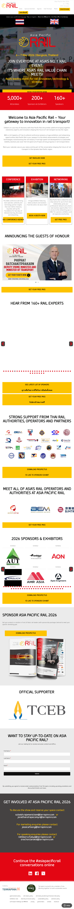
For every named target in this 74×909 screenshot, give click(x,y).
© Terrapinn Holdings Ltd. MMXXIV (19, 901)
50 (51, 588)
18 (41, 371)
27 (61, 371)
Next (71, 571)
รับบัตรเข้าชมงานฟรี (37, 402)
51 (53, 588)
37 (41, 373)
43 (35, 588)
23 (52, 371)
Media (56, 9)
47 (44, 588)
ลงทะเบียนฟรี (23, 12)
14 (32, 371)
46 (42, 588)
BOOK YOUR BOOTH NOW (37, 92)
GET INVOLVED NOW (37, 158)
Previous (3, 571)
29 (65, 371)
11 (25, 371)
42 (33, 588)
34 (34, 373)
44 (38, 588)
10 (23, 371)
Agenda (39, 9)
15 (34, 371)
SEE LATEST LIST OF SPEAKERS (37, 385)
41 (31, 588)
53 (58, 588)
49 (49, 588)
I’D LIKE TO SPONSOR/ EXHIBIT (37, 475)
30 (68, 371)
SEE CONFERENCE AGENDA (13, 220)
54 (60, 588)
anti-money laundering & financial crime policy (48, 896)
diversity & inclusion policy (28, 899)
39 (27, 588)
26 (59, 371)
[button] (36, 282)
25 (57, 371)
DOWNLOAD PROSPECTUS (37, 469)
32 (30, 373)
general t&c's (40, 901)
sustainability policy (43, 899)
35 (37, 373)
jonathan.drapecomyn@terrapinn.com (37, 817)
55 (62, 588)
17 (39, 371)
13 (30, 371)
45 (40, 588)
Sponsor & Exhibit (30, 9)
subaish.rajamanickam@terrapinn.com (35, 814)
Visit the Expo (48, 9)
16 (37, 371)
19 (43, 371)
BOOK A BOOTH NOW (37, 216)
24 (54, 371)
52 (55, 588)
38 (43, 373)
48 (47, 588)
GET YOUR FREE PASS (37, 164)
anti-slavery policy (28, 896)
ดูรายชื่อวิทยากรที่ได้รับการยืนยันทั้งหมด (37, 390)
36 (39, 373)
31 (70, 371)
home (20, 9)
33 (32, 373)
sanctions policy (55, 899)
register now (64, 9)
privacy (32, 901)
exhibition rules (14, 899)
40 (29, 588)
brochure (56, 901)
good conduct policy (15, 896)
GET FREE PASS (61, 220)
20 (45, 371)
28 (63, 371)
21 (48, 371)
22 (50, 371)
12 (28, 371)
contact (49, 901)
